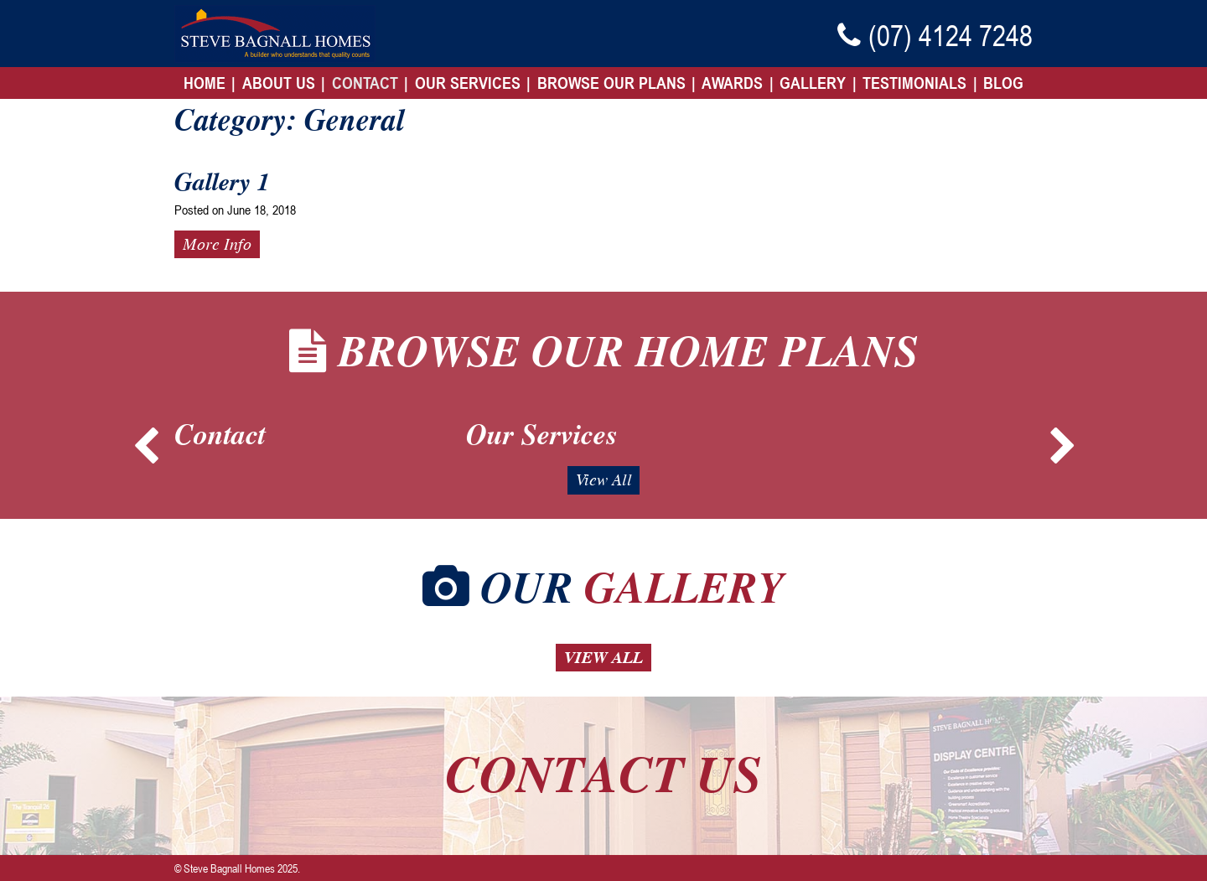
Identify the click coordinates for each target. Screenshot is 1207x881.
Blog (1003, 83)
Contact (365, 83)
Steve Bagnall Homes (229, 868)
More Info (217, 244)
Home (204, 83)
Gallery (813, 83)
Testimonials (914, 83)
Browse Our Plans (611, 83)
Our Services (468, 83)
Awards (732, 83)
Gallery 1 (222, 182)
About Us (278, 83)
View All (604, 479)
